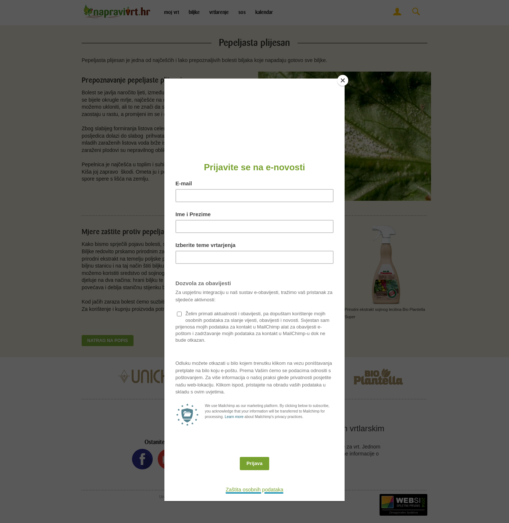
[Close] (342, 80)
